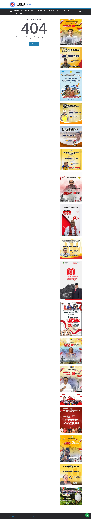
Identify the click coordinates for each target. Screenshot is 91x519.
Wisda (68, 10)
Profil (20, 13)
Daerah (15, 13)
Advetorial (16, 10)
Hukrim (27, 10)
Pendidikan (51, 10)
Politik (57, 10)
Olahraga (39, 10)
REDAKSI (63, 10)
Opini (45, 10)
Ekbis (22, 10)
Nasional (33, 10)
